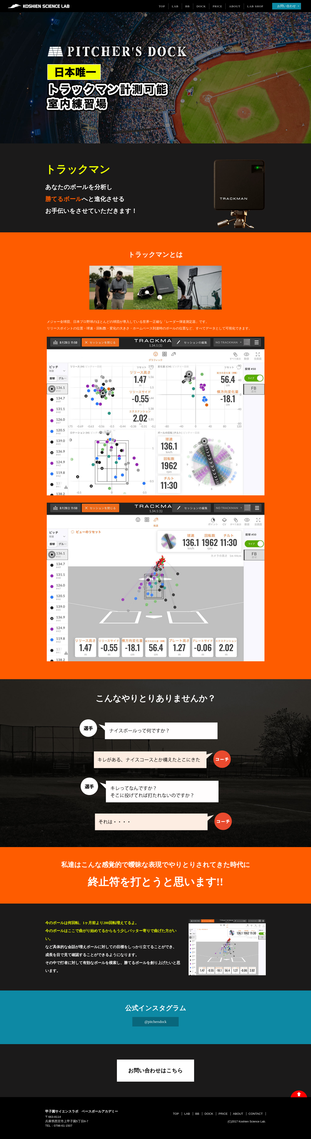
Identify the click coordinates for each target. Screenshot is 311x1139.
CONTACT (256, 1113)
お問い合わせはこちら (155, 1070)
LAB (175, 6)
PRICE (217, 6)
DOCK (201, 6)
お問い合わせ (286, 6)
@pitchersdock (155, 1022)
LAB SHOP (255, 6)
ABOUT (235, 6)
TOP (162, 6)
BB (187, 6)
